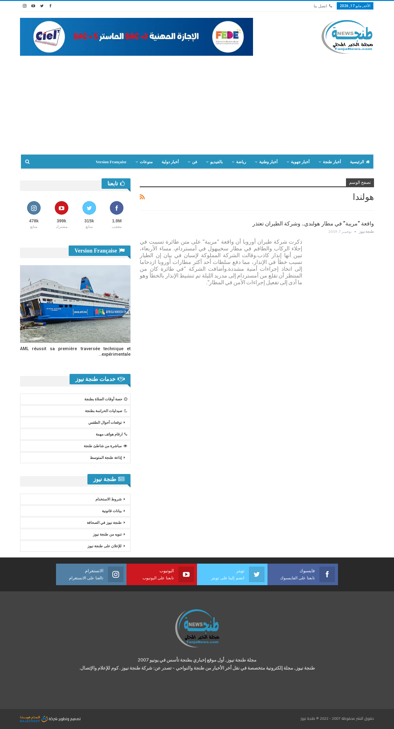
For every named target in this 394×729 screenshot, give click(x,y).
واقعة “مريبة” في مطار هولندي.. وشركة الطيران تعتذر (313, 223)
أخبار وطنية (268, 162)
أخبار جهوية (300, 162)
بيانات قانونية (112, 511)
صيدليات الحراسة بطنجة (106, 411)
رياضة (241, 162)
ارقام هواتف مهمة (111, 434)
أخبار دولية (170, 162)
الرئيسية (360, 162)
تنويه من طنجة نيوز (107, 534)
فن (194, 162)
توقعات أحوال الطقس (105, 422)
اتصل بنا (323, 6)
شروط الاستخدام (108, 499)
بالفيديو (216, 162)
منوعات (146, 162)
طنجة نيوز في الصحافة (104, 522)
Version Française (111, 162)
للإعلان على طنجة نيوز (104, 546)
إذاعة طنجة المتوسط (106, 458)
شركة (39, 718)
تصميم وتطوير (69, 718)
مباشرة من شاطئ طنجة (105, 446)
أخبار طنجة (332, 162)
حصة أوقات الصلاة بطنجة (105, 399)
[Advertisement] (197, 108)
